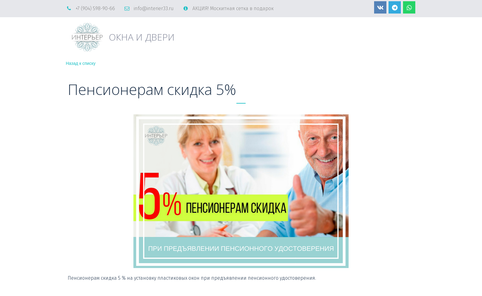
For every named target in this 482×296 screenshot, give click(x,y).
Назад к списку (81, 63)
